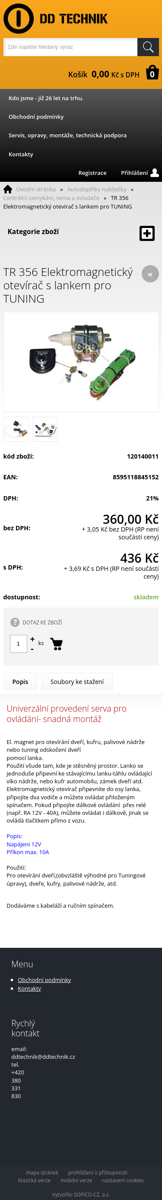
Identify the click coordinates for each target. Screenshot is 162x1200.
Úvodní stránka (36, 189)
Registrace (93, 173)
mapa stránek (42, 1172)
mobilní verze (76, 1180)
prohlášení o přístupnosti (97, 1172)
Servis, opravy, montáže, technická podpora (68, 135)
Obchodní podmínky (36, 116)
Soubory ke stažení (77, 682)
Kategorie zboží (81, 233)
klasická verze (34, 1180)
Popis (21, 682)
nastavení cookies (122, 1180)
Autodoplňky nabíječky (97, 189)
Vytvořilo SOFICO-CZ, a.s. (81, 1194)
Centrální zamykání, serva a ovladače (51, 198)
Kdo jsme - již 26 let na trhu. (46, 98)
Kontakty (21, 154)
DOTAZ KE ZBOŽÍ (42, 622)
